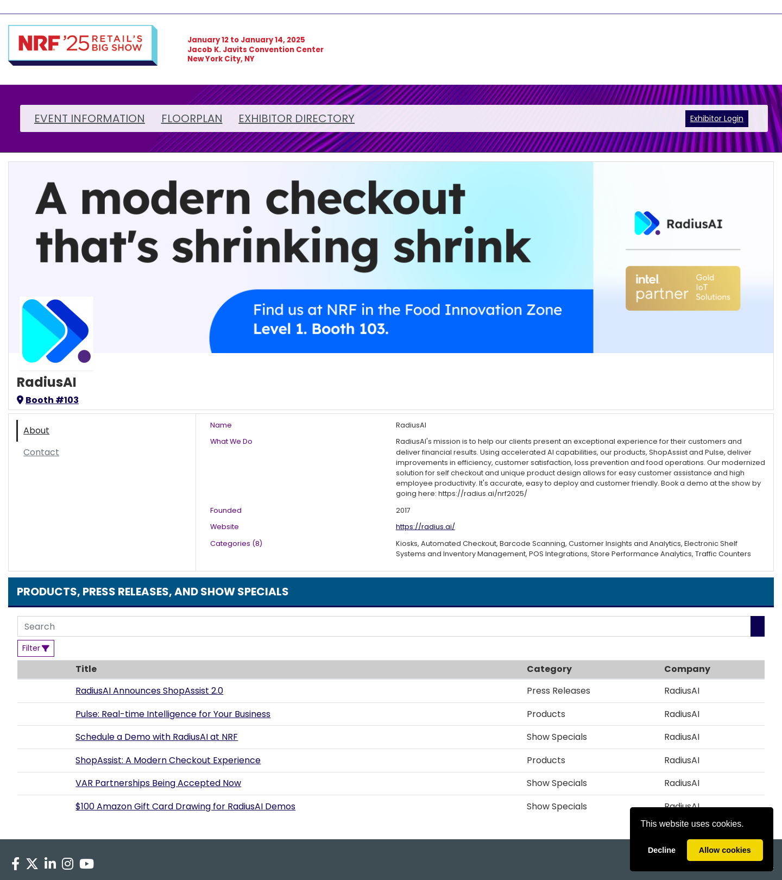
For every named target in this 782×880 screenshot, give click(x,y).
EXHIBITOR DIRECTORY (296, 118)
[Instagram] (68, 864)
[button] (43, 691)
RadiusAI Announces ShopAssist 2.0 (149, 690)
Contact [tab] (41, 452)
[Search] (384, 626)
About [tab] (36, 430)
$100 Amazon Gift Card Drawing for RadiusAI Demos (185, 806)
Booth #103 (48, 400)
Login (733, 118)
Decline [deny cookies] (662, 850)
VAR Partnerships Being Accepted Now (158, 783)
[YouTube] (87, 864)
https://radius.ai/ (425, 526)
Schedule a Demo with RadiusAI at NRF (156, 737)
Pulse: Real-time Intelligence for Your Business (172, 714)
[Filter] (35, 648)
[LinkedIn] (50, 864)
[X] (31, 864)
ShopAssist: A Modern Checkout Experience (168, 760)
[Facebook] (15, 864)
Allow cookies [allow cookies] (725, 850)
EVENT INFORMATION (89, 118)
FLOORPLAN (192, 118)
